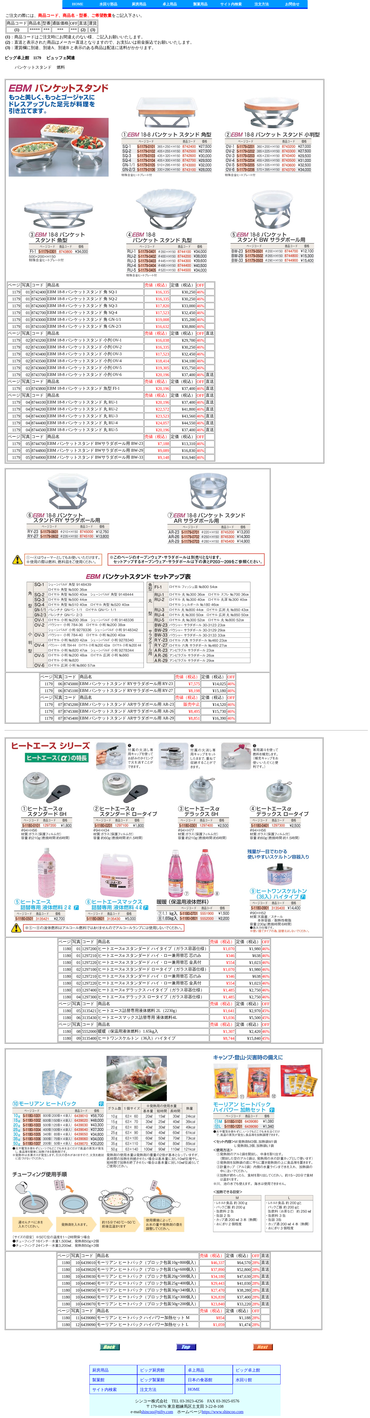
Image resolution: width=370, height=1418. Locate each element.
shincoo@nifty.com (157, 1412)
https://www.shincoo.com (222, 1412)
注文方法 (262, 4)
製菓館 (98, 1380)
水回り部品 (108, 4)
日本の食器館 (200, 1380)
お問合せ (292, 4)
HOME (77, 4)
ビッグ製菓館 (152, 1380)
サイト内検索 (231, 4)
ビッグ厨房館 (152, 1370)
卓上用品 (170, 4)
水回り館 (244, 1380)
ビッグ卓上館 (248, 1370)
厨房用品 (139, 4)
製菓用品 (200, 4)
